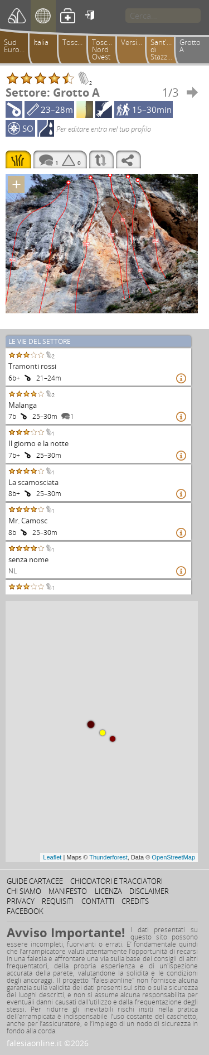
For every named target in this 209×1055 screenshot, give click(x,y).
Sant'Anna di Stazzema (164, 49)
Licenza (108, 891)
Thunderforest (108, 857)
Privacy (21, 901)
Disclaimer (149, 891)
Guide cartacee (35, 881)
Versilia (132, 42)
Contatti (97, 901)
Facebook (25, 911)
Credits (135, 901)
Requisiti (58, 901)
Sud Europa (16, 45)
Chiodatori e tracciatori (116, 881)
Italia (40, 42)
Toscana (76, 42)
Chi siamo (24, 891)
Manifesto (67, 891)
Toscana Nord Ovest (105, 49)
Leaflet (52, 857)
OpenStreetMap (173, 857)
